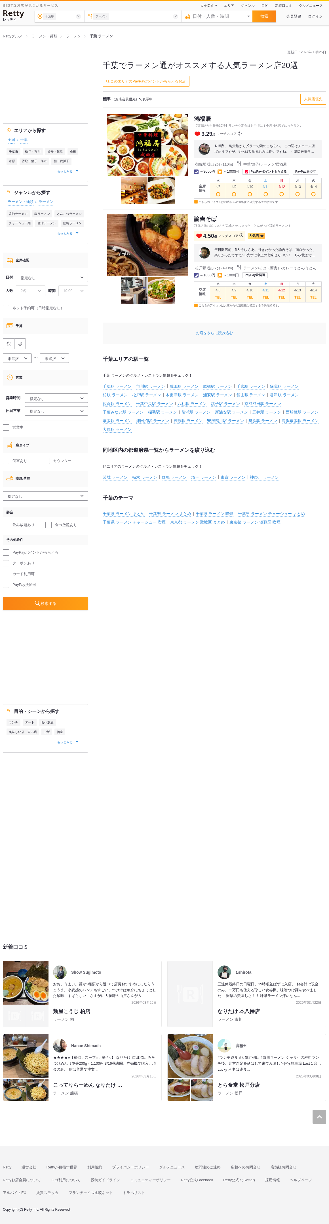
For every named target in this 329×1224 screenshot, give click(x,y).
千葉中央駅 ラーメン (154, 403)
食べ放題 (47, 722)
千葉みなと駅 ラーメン (123, 412)
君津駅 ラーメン (284, 395)
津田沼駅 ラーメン (152, 420)
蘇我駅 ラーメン (284, 386)
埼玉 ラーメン (203, 477)
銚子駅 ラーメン (225, 403)
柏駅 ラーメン (115, 395)
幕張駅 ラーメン (117, 420)
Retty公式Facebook (197, 1180)
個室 (60, 732)
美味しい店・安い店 (23, 732)
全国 (11, 139)
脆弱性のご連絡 (208, 1167)
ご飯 (47, 732)
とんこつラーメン (69, 213)
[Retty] (13, 14)
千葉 (24, 139)
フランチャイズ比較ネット (91, 1193)
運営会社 (29, 1167)
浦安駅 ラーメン (217, 395)
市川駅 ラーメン (150, 386)
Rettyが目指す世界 (62, 1167)
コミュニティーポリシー (150, 1180)
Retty (7, 1167)
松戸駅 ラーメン (146, 395)
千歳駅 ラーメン (251, 386)
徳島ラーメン (72, 223)
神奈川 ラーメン (264, 477)
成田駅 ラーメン (184, 386)
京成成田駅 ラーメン (262, 403)
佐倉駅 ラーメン (117, 403)
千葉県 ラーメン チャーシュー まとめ (271, 513)
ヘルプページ (301, 1180)
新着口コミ (283, 6)
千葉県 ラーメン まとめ (124, 513)
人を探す (207, 6)
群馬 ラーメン (174, 477)
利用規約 (94, 1167)
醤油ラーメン (18, 213)
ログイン (315, 16)
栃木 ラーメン (144, 477)
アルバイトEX (14, 1193)
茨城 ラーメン (115, 477)
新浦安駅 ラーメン (231, 412)
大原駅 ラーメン (117, 429)
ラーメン (46, 202)
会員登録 (293, 16)
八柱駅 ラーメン (192, 403)
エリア (229, 6)
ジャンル (248, 6)
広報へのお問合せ (245, 1167)
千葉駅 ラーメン (117, 386)
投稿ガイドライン (105, 1180)
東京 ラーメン (233, 477)
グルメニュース (311, 6)
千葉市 (13, 151)
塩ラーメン (42, 213)
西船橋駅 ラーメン (302, 412)
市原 (12, 161)
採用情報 (272, 1180)
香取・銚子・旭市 (34, 161)
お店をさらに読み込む (214, 333)
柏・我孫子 (61, 161)
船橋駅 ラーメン (217, 386)
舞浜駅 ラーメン (262, 420)
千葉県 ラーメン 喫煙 (215, 513)
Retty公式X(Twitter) (239, 1180)
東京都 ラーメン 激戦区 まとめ (197, 522)
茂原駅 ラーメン (188, 420)
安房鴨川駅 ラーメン (225, 420)
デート (29, 722)
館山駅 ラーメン (251, 395)
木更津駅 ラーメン (182, 395)
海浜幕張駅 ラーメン (300, 420)
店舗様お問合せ (283, 1167)
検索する (48, 603)
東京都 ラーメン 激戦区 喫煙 (255, 522)
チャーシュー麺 (20, 223)
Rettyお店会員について (22, 1180)
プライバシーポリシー (130, 1167)
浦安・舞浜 (55, 151)
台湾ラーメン (46, 223)
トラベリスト (134, 1193)
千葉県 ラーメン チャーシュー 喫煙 (134, 522)
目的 (264, 6)
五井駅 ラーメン (266, 412)
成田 (73, 151)
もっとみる (65, 171)
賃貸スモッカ (47, 1193)
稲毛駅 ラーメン (162, 412)
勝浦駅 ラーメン (196, 412)
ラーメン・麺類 (20, 202)
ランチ (13, 722)
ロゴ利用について (66, 1180)
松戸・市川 (33, 151)
